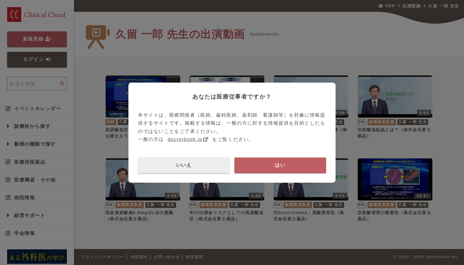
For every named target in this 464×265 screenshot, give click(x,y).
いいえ (184, 165)
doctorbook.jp (185, 139)
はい (280, 165)
